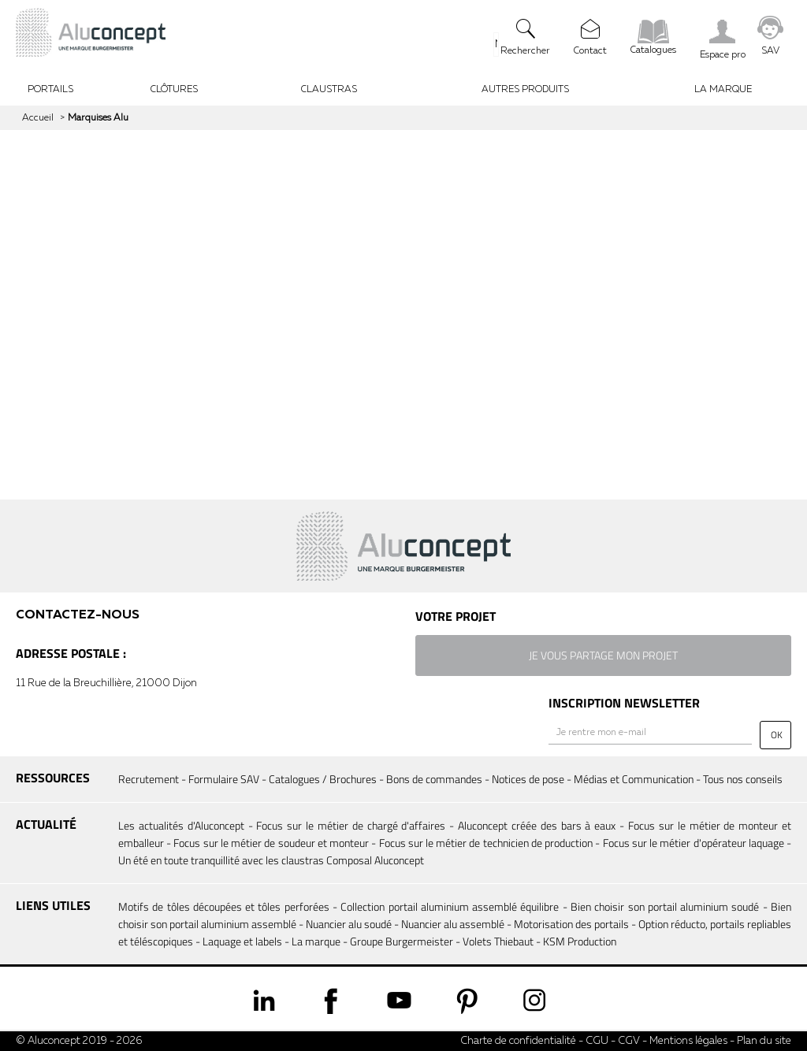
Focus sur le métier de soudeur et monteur (271, 842)
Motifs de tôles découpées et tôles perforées (223, 906)
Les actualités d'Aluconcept (181, 825)
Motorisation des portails (571, 923)
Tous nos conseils (743, 779)
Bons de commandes (434, 779)
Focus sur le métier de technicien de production (486, 842)
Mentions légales (688, 1041)
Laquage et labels (242, 941)
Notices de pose (528, 779)
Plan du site (764, 1041)
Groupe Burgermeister (401, 941)
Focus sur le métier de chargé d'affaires (350, 825)
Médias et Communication (634, 779)
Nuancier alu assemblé (452, 923)
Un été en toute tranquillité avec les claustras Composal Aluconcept (271, 860)
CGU (597, 1041)
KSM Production (579, 941)
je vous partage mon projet (603, 655)
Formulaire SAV (223, 779)
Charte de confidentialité (518, 1041)
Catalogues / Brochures (323, 779)
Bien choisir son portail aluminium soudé (665, 906)
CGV (627, 1041)
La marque (316, 941)
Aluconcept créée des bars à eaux (536, 825)
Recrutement (148, 779)
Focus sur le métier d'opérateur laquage (693, 842)
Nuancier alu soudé (349, 923)
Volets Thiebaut (498, 941)
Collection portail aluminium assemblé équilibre (449, 906)
